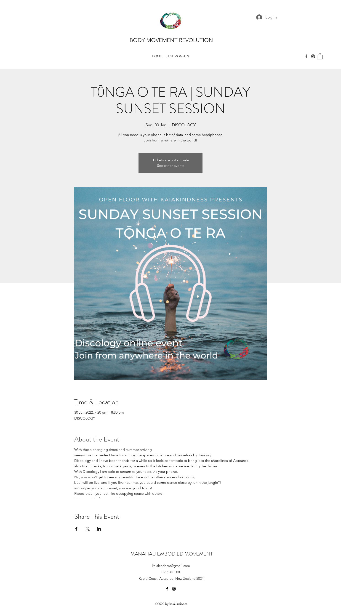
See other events (170, 165)
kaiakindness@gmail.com (171, 565)
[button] (319, 56)
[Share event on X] (87, 529)
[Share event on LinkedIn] (99, 529)
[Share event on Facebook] (76, 529)
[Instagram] (313, 56)
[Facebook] (306, 56)
